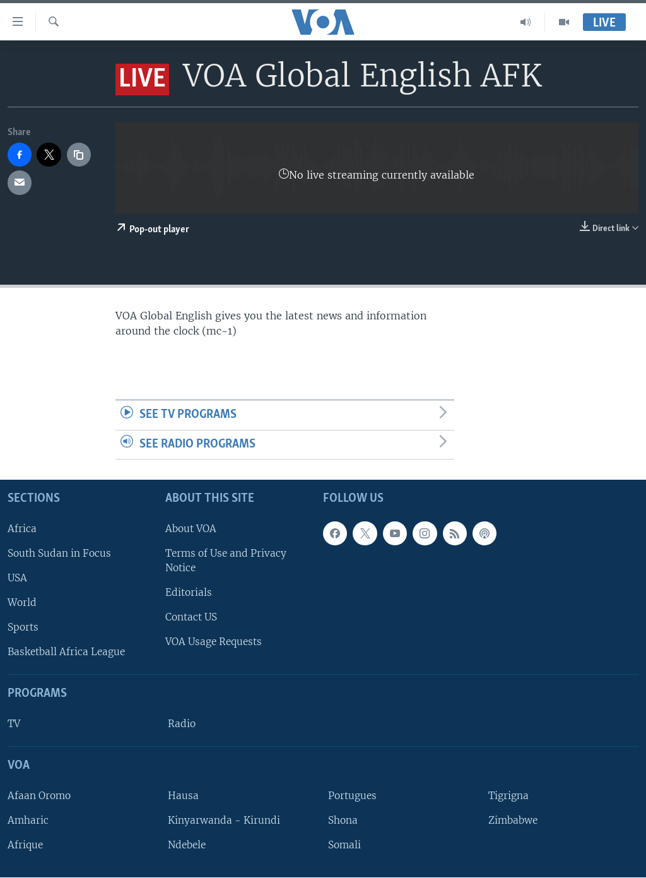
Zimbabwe (512, 820)
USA (17, 578)
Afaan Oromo (39, 796)
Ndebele (187, 845)
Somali (344, 845)
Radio (182, 724)
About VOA (190, 529)
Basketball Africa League (66, 652)
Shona (343, 820)
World (22, 603)
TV (14, 724)
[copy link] (79, 155)
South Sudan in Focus (59, 553)
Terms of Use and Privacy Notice (225, 560)
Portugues (352, 796)
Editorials (188, 593)
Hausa (183, 796)
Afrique (25, 845)
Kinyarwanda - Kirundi (224, 820)
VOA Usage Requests (213, 642)
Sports (23, 628)
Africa (22, 529)
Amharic (28, 820)
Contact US (191, 618)
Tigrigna (508, 796)
